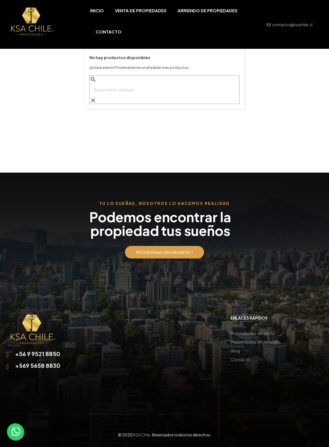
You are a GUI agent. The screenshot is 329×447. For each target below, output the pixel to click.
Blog (235, 349)
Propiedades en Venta (253, 332)
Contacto (240, 358)
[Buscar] (164, 90)
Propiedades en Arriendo (255, 341)
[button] (164, 252)
